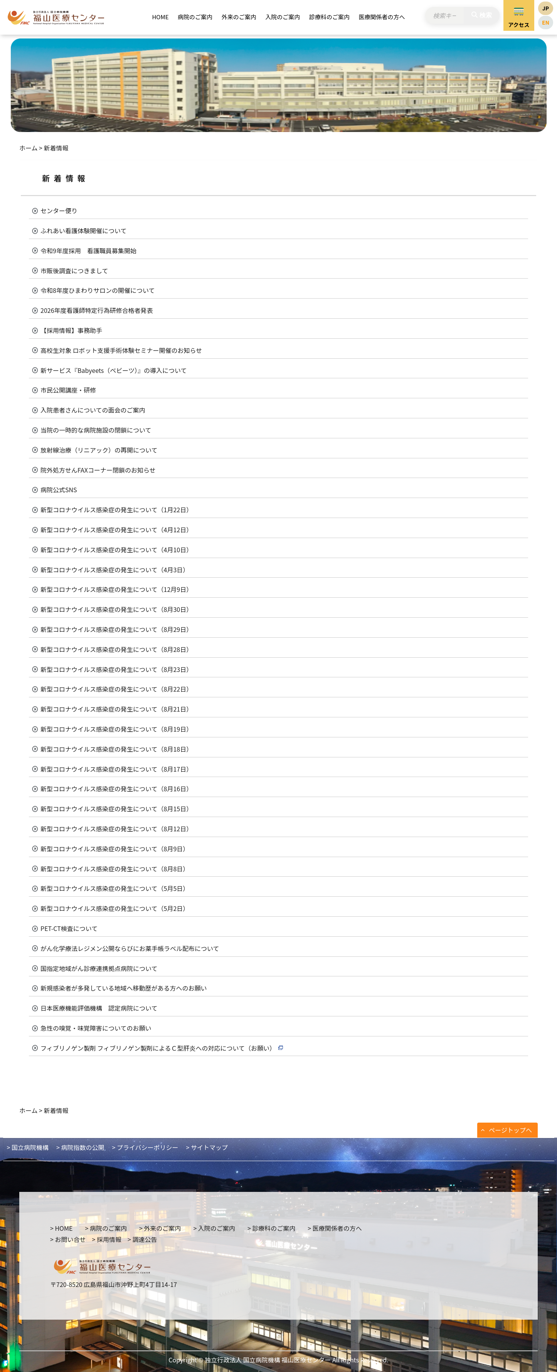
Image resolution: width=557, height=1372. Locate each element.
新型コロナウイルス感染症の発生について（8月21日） (116, 709)
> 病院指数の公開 (80, 1147)
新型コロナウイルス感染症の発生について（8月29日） (116, 629)
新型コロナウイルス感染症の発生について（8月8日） (114, 868)
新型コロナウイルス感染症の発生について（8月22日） (116, 689)
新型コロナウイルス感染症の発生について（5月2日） (114, 908)
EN (545, 22)
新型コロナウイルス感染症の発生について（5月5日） (114, 888)
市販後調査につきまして (74, 270)
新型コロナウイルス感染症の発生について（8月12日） (116, 828)
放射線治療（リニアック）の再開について (99, 450)
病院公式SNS (58, 489)
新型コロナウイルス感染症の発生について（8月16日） (116, 788)
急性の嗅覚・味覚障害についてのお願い (95, 1028)
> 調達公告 (142, 1239)
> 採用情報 (106, 1239)
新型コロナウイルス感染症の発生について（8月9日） (114, 848)
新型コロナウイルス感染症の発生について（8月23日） (116, 669)
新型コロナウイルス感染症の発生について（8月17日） (116, 769)
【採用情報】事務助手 (71, 330)
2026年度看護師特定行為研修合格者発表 (96, 310)
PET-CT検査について (69, 928)
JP (545, 8)
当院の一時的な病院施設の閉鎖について (95, 429)
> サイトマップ (207, 1147)
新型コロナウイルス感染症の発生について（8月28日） (116, 649)
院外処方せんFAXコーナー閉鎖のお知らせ (98, 470)
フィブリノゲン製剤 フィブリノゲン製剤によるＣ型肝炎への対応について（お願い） (158, 1048)
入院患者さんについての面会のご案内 (92, 409)
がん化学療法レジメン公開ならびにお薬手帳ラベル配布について (129, 948)
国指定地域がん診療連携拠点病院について (99, 968)
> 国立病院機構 (28, 1147)
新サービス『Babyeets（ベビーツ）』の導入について (113, 370)
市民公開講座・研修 (68, 389)
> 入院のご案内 (214, 1228)
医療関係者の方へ (382, 17)
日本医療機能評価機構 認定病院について (99, 1008)
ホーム (28, 147)
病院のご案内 (195, 17)
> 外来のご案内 (160, 1228)
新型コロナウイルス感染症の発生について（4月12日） (116, 529)
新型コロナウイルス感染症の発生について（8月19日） (116, 729)
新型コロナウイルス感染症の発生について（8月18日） (116, 749)
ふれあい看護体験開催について (83, 230)
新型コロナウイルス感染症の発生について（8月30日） (116, 609)
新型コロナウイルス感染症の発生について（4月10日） (116, 549)
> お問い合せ (68, 1239)
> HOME (61, 1228)
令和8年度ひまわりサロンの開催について (97, 290)
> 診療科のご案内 (271, 1228)
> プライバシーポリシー (145, 1147)
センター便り (58, 210)
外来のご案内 (239, 17)
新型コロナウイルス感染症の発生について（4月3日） (114, 569)
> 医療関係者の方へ (335, 1228)
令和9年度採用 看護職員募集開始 (88, 250)
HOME (160, 17)
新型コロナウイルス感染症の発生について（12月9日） (116, 589)
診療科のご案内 (329, 17)
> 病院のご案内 (105, 1228)
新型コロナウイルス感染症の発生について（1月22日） (116, 509)
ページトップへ (510, 1130)
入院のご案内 (282, 17)
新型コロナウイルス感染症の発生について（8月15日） (116, 808)
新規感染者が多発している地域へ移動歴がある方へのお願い (123, 988)
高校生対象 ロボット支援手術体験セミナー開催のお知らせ (121, 350)
